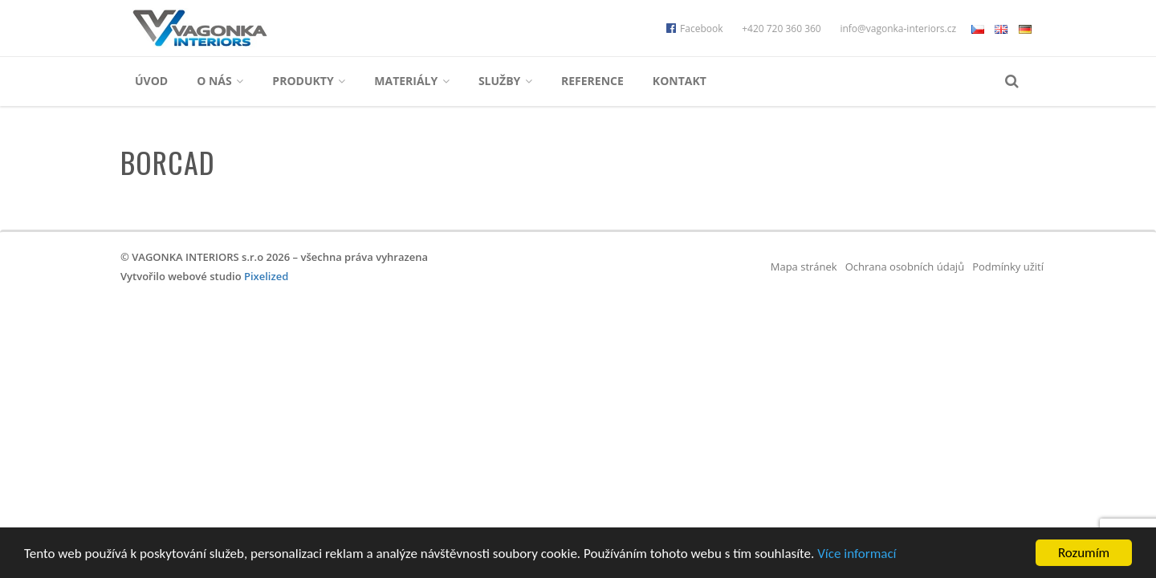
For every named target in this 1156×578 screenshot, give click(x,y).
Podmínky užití (1008, 266)
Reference (592, 80)
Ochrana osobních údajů (904, 266)
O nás (220, 80)
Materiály (412, 80)
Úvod (151, 80)
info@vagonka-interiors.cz (898, 28)
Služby (505, 80)
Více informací (856, 553)
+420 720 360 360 (781, 28)
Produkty (308, 80)
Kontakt (679, 80)
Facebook (694, 28)
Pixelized (266, 276)
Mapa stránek (804, 266)
